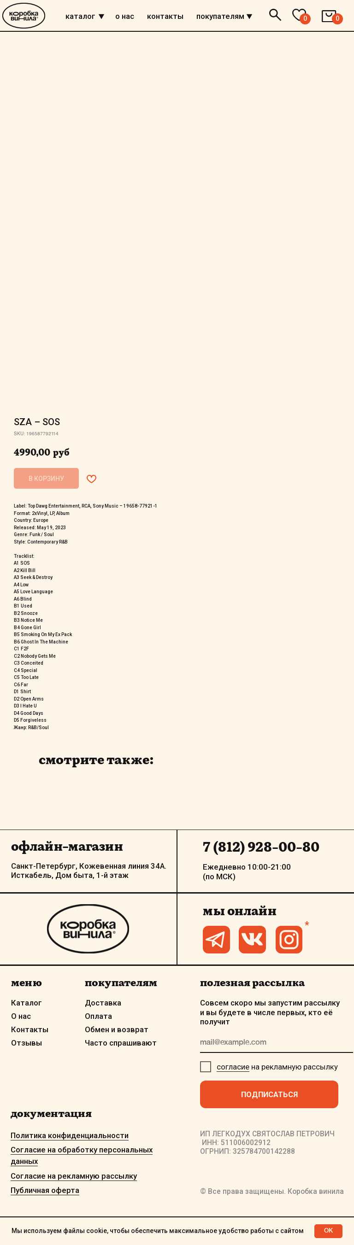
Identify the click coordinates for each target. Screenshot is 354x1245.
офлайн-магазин (67, 846)
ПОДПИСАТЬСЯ (269, 1094)
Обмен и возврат (116, 1029)
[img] (101, 16)
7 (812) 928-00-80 (261, 847)
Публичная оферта (45, 1190)
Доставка (103, 1002)
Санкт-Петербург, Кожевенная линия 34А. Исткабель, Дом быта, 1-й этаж (88, 870)
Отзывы (26, 1042)
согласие (233, 1066)
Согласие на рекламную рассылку (74, 1176)
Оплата (98, 1016)
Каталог (26, 1002)
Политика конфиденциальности (70, 1135)
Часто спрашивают (121, 1042)
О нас (21, 1016)
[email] (276, 1043)
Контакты (29, 1029)
